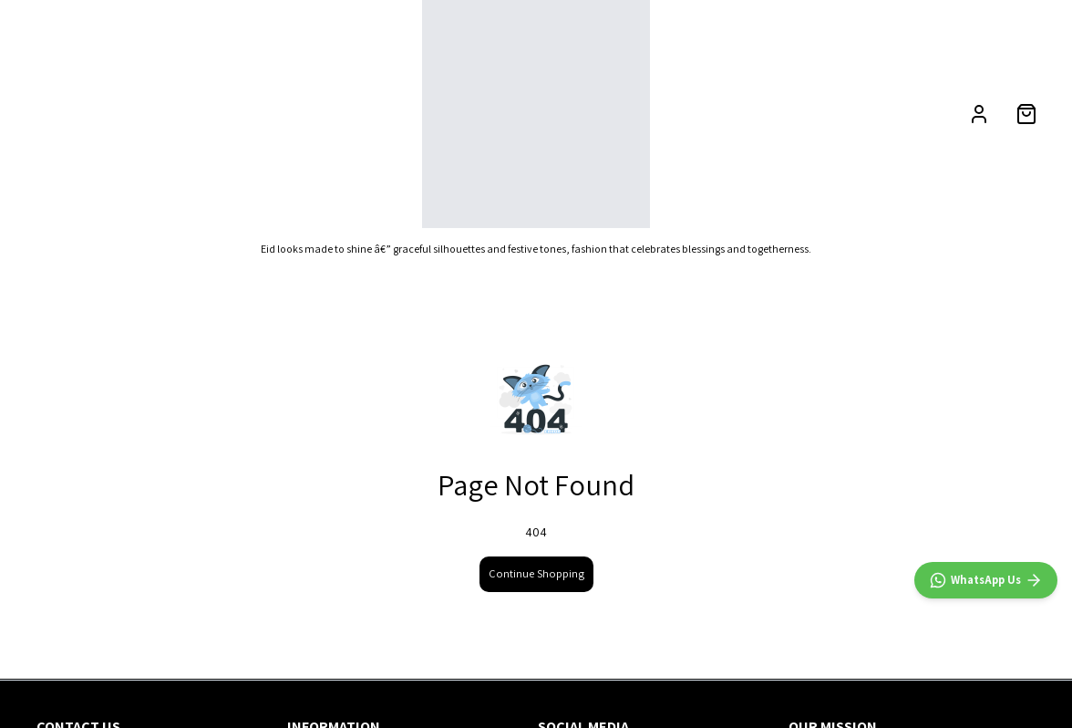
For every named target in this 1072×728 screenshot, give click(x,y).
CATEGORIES (181, 113)
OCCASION (295, 113)
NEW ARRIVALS (68, 113)
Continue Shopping (536, 573)
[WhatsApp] (985, 580)
